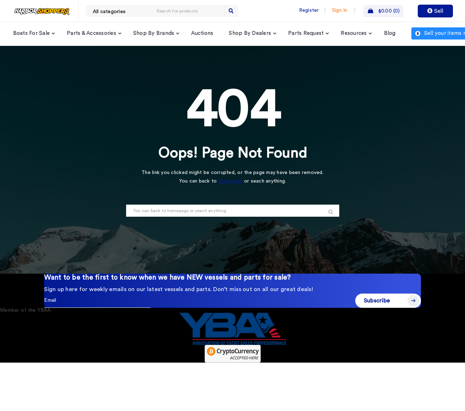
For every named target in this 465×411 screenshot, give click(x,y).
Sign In (339, 10)
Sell (435, 11)
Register (309, 10)
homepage (230, 181)
